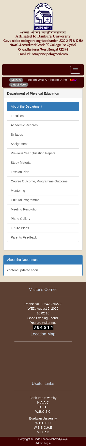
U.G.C (43, 407)
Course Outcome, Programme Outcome (39, 181)
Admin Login (42, 443)
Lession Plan (20, 172)
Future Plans (20, 228)
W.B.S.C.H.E (43, 427)
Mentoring (18, 190)
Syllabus (17, 134)
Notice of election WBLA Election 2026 (40, 80)
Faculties (17, 116)
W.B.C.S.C (43, 411)
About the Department (26, 106)
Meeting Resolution (24, 209)
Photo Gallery (20, 218)
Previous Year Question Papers (33, 153)
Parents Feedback (24, 237)
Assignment (19, 144)
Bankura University (43, 398)
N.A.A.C (43, 402)
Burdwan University (43, 418)
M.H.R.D (43, 432)
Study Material (21, 162)
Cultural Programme (25, 200)
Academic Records (24, 125)
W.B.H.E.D (43, 423)
